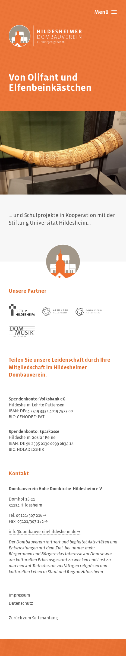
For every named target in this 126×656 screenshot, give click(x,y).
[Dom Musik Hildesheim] (22, 331)
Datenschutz (21, 603)
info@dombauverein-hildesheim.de (42, 532)
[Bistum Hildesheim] (22, 310)
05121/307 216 (29, 516)
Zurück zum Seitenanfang (33, 618)
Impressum (19, 595)
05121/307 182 (30, 522)
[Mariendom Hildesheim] (55, 311)
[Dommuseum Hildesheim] (88, 312)
